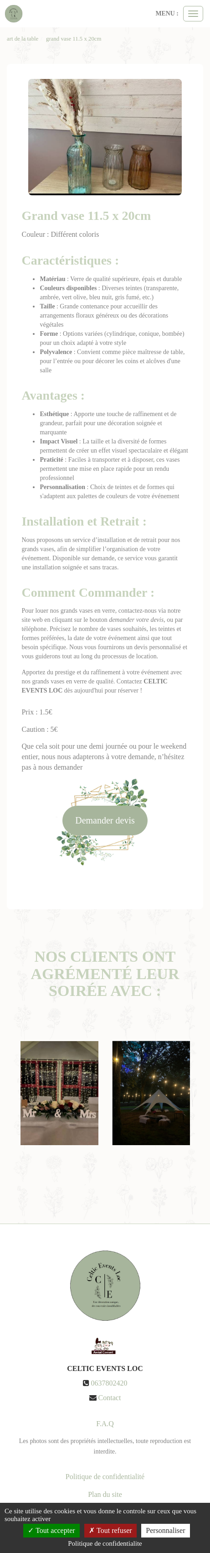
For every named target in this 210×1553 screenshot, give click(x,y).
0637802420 (109, 1383)
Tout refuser (110, 1530)
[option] (59, 1093)
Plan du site (105, 1494)
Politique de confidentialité (105, 1476)
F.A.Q (105, 1424)
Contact (109, 1398)
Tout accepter (51, 1530)
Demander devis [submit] (105, 820)
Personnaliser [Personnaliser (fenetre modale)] (165, 1530)
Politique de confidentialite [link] (105, 1543)
